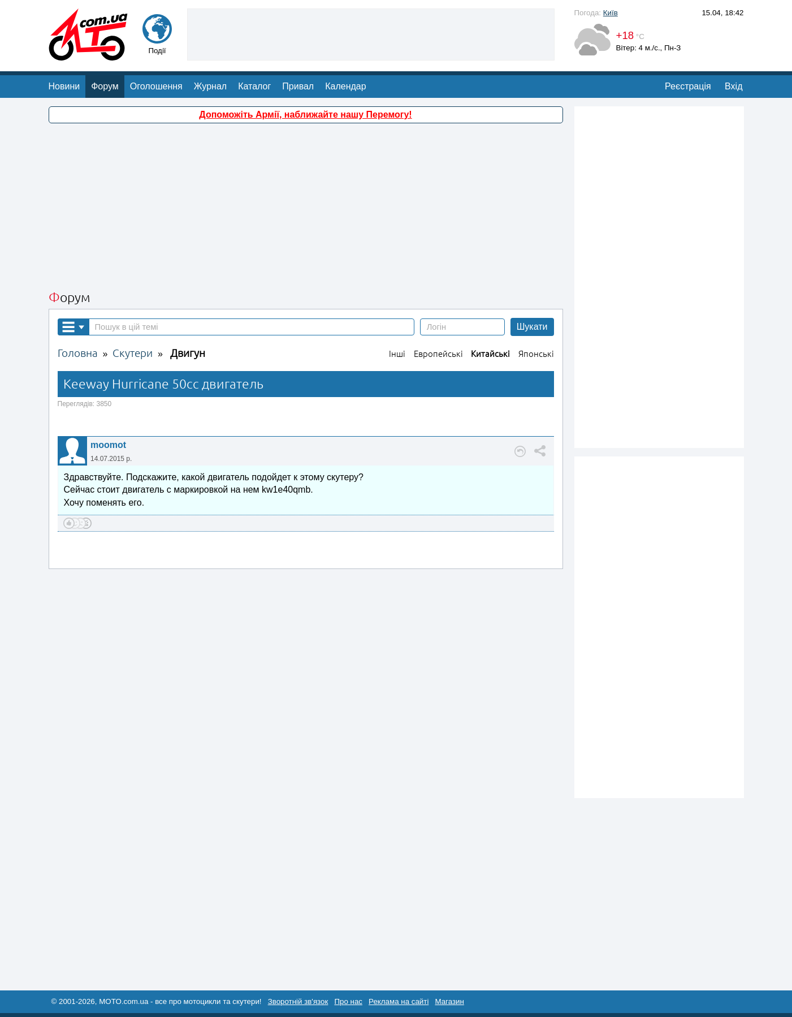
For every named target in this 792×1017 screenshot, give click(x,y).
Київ (610, 12)
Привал (298, 86)
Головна (78, 353)
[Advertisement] (370, 33)
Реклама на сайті (399, 1001)
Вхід (733, 86)
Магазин (449, 1001)
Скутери (132, 353)
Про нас (348, 1001)
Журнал (210, 86)
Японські (536, 354)
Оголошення (156, 86)
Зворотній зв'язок (298, 1001)
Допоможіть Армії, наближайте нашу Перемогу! (305, 114)
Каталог (254, 86)
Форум (105, 86)
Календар (345, 86)
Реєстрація (688, 86)
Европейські (438, 354)
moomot (108, 445)
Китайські (490, 354)
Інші (397, 354)
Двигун (187, 353)
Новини (64, 86)
